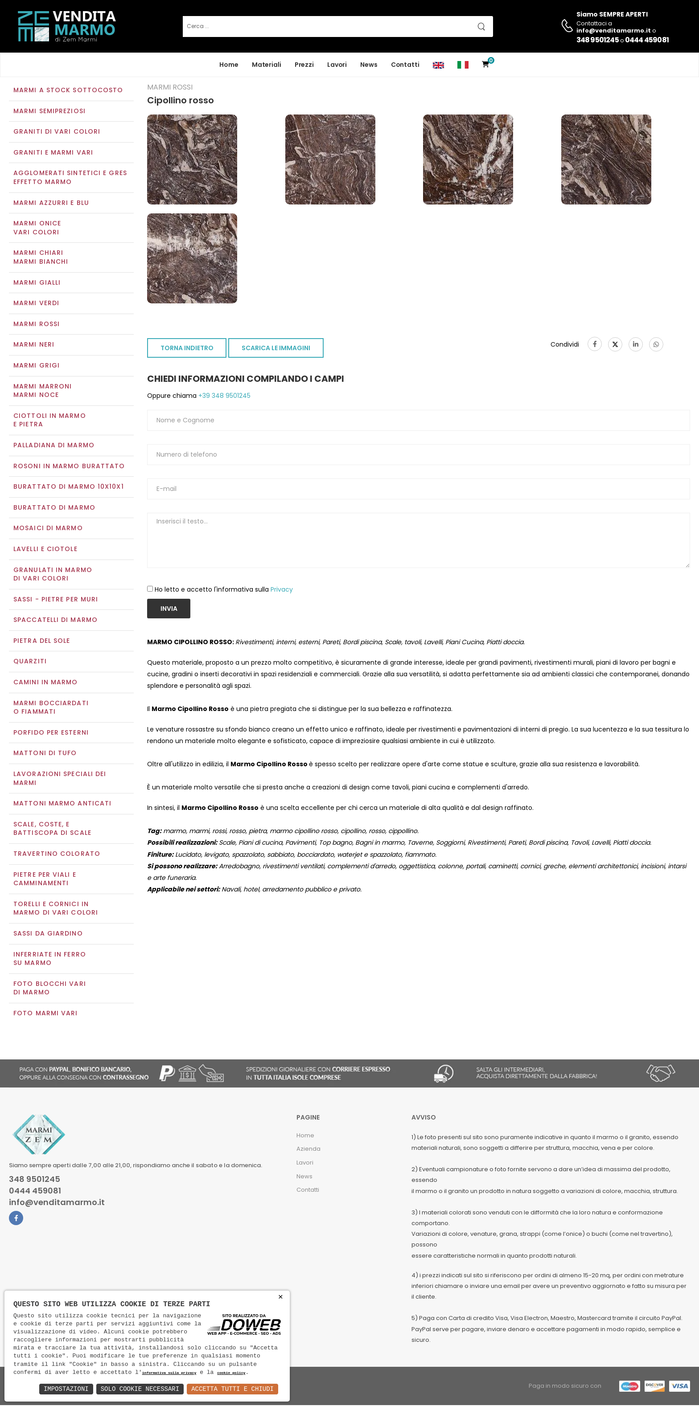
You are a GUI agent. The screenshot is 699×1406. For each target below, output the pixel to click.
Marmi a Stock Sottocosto (68, 90)
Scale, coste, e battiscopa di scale (52, 829)
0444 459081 (647, 40)
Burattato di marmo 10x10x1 (68, 487)
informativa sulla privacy (169, 1373)
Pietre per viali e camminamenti (44, 880)
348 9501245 (597, 40)
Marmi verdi (36, 304)
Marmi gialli (37, 283)
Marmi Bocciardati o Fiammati (51, 708)
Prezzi (304, 64)
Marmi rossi (36, 324)
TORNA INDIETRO (187, 349)
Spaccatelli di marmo (55, 621)
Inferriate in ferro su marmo (49, 960)
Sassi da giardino (48, 934)
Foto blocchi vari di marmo (49, 989)
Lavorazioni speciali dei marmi (59, 779)
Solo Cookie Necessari (140, 1389)
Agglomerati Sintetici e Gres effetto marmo (70, 179)
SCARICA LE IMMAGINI (276, 349)
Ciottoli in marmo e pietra (49, 421)
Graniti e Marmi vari (53, 153)
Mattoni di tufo (45, 754)
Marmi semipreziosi (49, 111)
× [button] (280, 1297)
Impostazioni (66, 1389)
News (369, 64)
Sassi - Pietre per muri (55, 600)
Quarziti (30, 662)
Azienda (308, 1150)
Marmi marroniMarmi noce (42, 392)
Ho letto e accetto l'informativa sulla (224, 590)
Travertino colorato (56, 854)
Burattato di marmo (54, 508)
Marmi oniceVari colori (37, 229)
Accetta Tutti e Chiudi (232, 1389)
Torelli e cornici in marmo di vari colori (55, 909)
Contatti (405, 64)
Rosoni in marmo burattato (69, 466)
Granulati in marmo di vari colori (52, 575)
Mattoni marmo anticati (62, 804)
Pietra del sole (41, 641)
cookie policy (231, 1373)
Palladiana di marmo (54, 445)
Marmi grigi (36, 366)
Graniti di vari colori (56, 132)
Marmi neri (33, 345)
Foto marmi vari (45, 1014)
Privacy (282, 590)
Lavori (337, 64)
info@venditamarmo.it (57, 1203)
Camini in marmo (45, 682)
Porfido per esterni (51, 733)
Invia (168, 609)
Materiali (266, 64)
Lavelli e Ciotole (45, 549)
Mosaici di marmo (48, 529)
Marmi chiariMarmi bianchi (40, 258)
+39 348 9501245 (224, 396)
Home (228, 64)
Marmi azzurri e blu (51, 203)
